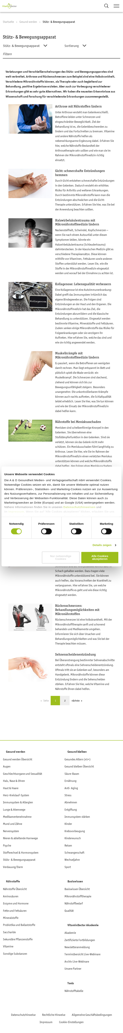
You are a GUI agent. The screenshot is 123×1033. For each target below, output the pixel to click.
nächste (75, 700)
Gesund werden (15, 752)
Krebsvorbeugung (74, 831)
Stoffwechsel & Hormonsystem (21, 852)
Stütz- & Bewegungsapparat (19, 859)
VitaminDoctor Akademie (83, 925)
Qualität (69, 910)
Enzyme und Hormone (15, 903)
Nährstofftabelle (73, 990)
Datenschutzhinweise (23, 1014)
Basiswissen (75, 881)
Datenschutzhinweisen (79, 507)
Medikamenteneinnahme (17, 816)
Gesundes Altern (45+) (77, 759)
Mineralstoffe (10, 917)
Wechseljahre (72, 859)
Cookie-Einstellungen (71, 1022)
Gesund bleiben (77, 752)
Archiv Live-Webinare (76, 961)
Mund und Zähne (12, 823)
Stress (67, 795)
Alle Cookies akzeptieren (99, 558)
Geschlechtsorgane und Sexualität (22, 773)
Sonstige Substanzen (15, 953)
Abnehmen (70, 802)
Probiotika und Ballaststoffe (19, 924)
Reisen (68, 845)
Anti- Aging (71, 788)
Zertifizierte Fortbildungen (79, 940)
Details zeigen (102, 545)
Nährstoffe (13, 881)
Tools (70, 983)
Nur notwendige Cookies (60, 558)
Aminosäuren (10, 896)
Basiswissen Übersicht (77, 889)
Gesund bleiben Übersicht (79, 766)
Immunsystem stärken (77, 816)
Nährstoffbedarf (73, 903)
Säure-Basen (71, 773)
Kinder (68, 823)
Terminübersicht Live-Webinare (82, 954)
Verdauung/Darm (13, 867)
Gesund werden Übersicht (17, 759)
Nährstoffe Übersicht (15, 889)
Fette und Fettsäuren (15, 910)
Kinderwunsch (72, 838)
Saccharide (9, 932)
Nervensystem (11, 831)
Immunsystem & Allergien (18, 802)
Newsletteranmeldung (77, 947)
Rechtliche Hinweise (53, 1014)
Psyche (7, 845)
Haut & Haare (10, 788)
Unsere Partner (72, 968)
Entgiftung (70, 809)
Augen (6, 766)
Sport (67, 867)
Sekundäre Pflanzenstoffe (18, 939)
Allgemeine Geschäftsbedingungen (92, 1014)
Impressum (16, 511)
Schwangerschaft (74, 852)
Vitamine (8, 946)
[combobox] (30, 46)
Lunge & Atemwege (14, 809)
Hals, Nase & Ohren (14, 780)
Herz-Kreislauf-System (16, 795)
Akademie (70, 932)
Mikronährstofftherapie (77, 896)
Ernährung (70, 780)
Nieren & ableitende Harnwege (20, 838)
